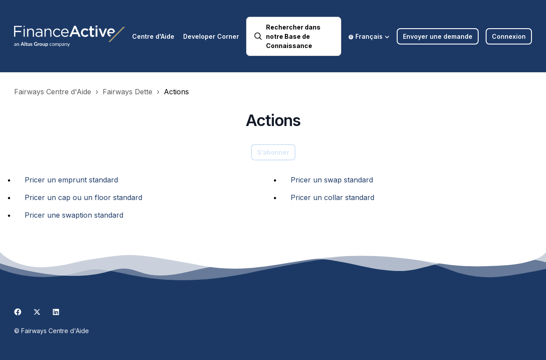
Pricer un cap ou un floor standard (83, 197)
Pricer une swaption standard (74, 215)
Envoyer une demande (437, 36)
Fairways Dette (127, 91)
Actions (176, 91)
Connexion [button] (509, 36)
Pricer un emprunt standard (71, 179)
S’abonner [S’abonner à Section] (273, 152)
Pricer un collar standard (332, 197)
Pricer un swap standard (332, 179)
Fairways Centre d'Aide (52, 91)
